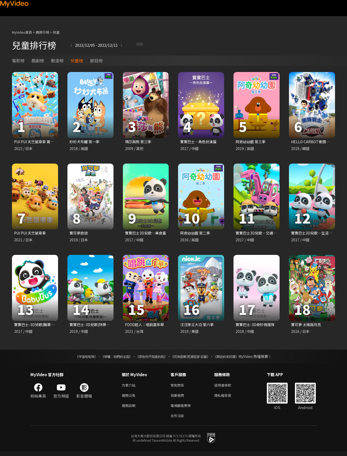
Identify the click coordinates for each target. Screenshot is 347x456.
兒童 (56, 32)
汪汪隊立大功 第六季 (198, 325)
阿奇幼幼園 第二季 (196, 233)
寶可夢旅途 (79, 233)
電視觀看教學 (182, 409)
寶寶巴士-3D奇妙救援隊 (256, 325)
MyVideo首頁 (22, 32)
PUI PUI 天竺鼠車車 (31, 233)
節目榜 (96, 60)
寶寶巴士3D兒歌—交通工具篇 (261, 233)
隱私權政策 (227, 398)
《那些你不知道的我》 (151, 358)
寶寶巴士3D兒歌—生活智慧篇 (317, 233)
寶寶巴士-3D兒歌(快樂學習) (94, 325)
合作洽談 (178, 420)
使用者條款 (227, 387)
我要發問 (178, 398)
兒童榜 (77, 60)
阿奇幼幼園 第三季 (252, 142)
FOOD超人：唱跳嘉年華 (146, 325)
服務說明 (129, 409)
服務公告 (129, 398)
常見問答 (178, 387)
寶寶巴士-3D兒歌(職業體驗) (38, 325)
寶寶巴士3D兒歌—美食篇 (147, 233)
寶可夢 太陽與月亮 (307, 325)
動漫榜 (57, 60)
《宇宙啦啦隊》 (76, 358)
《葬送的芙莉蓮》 (236, 358)
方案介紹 (129, 387)
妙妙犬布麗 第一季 (86, 142)
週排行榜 (42, 32)
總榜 (126, 45)
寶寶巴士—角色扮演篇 (199, 142)
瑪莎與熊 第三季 (139, 142)
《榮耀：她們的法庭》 (110, 358)
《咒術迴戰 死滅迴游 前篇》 (195, 358)
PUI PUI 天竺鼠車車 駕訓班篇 (40, 142)
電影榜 (18, 60)
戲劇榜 (37, 60)
